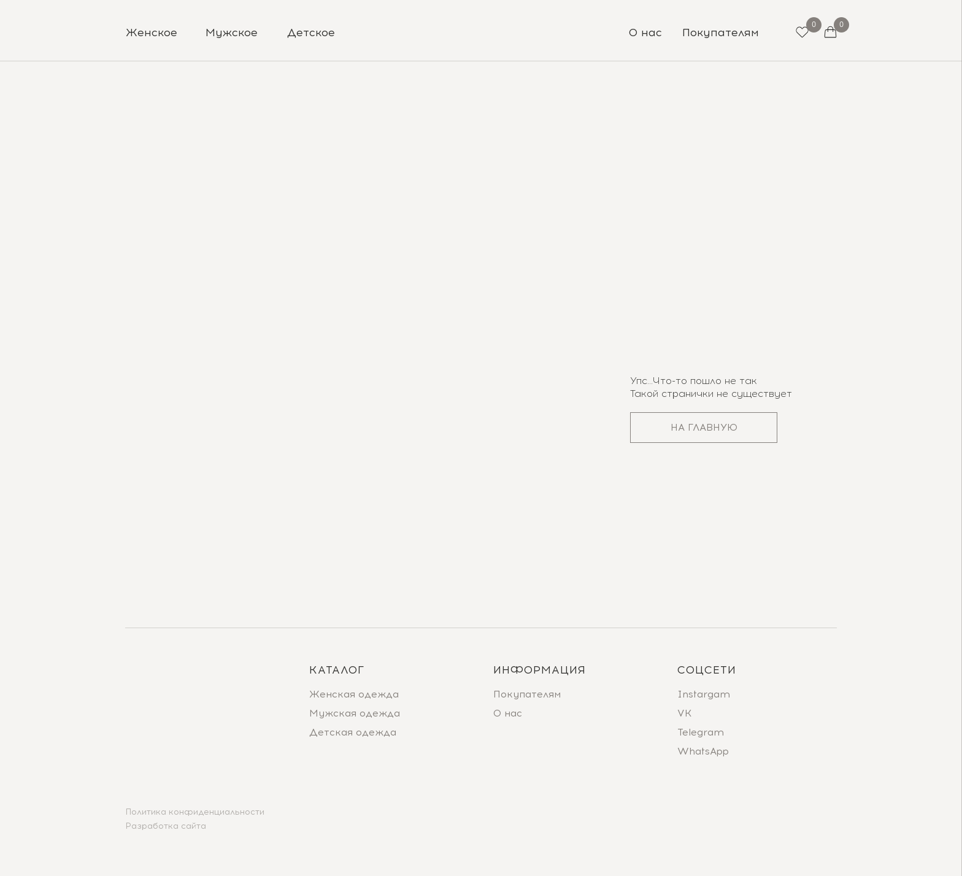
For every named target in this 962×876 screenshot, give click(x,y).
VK (684, 713)
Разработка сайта (165, 826)
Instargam (703, 694)
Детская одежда (352, 732)
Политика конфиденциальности (194, 812)
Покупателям (527, 694)
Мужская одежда (354, 713)
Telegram (700, 732)
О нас (507, 713)
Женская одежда (354, 694)
